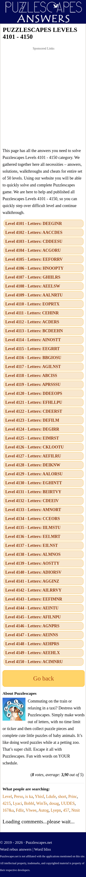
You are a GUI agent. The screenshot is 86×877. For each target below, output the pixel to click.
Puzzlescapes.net (39, 842)
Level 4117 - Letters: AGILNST (33, 366)
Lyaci (17, 803)
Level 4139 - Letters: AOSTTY (32, 563)
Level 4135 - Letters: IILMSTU (33, 527)
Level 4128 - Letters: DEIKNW (32, 465)
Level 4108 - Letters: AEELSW (32, 286)
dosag (54, 803)
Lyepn (56, 810)
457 (66, 810)
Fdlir (20, 810)
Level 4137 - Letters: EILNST (31, 545)
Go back (43, 678)
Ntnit (75, 810)
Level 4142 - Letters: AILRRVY (33, 590)
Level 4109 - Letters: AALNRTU (34, 295)
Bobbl (29, 803)
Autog (43, 810)
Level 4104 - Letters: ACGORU (33, 250)
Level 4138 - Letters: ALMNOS (33, 554)
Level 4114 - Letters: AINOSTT (33, 340)
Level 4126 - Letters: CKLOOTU (34, 447)
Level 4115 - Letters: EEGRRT (32, 348)
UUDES (68, 803)
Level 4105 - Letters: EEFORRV (34, 259)
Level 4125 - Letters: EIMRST (32, 438)
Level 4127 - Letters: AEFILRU (33, 456)
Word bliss (42, 849)
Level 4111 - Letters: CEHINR (32, 313)
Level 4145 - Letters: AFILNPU (33, 617)
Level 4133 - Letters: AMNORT (33, 509)
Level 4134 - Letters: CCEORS (32, 518)
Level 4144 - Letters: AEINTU (31, 608)
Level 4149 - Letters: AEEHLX (32, 652)
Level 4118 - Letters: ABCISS (31, 375)
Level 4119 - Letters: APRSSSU (33, 384)
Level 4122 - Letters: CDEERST (33, 411)
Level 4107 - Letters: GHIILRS (32, 277)
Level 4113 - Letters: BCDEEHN (34, 331)
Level (7, 796)
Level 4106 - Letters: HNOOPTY (34, 268)
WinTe (41, 803)
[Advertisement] (43, 97)
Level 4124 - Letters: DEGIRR (32, 429)
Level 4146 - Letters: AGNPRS (32, 626)
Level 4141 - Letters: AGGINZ (32, 581)
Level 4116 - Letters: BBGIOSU (33, 357)
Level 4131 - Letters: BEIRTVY (33, 492)
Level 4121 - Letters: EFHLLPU (33, 402)
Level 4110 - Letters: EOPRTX (32, 304)
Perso (18, 796)
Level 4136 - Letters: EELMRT (32, 536)
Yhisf (39, 796)
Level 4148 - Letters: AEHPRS (32, 644)
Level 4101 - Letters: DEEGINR (33, 223)
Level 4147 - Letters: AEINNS (31, 635)
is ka (29, 796)
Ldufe (51, 796)
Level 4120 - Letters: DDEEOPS (33, 393)
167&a (8, 810)
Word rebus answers (15, 849)
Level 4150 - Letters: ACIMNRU (34, 661)
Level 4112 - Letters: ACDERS (32, 322)
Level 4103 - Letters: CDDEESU (33, 241)
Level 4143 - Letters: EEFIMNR (33, 599)
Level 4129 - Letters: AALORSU (34, 474)
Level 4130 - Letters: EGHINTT (33, 483)
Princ (72, 796)
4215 (7, 803)
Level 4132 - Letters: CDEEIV (32, 500)
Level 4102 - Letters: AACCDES (33, 232)
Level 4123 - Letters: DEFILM (32, 420)
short (62, 796)
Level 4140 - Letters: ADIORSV (33, 572)
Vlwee (31, 810)
